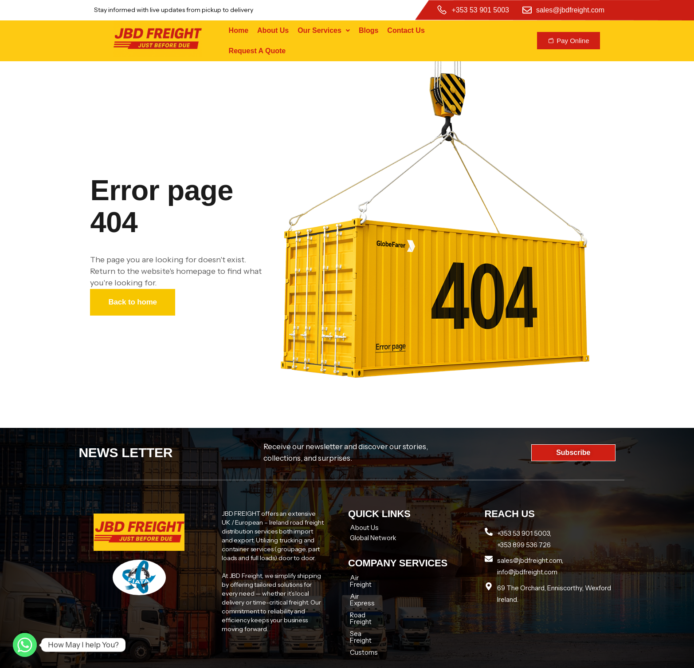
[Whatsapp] (25, 645)
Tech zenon (504, 658)
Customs (364, 625)
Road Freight (369, 601)
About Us (273, 30)
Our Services (324, 30)
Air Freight (366, 577)
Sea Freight (367, 613)
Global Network (373, 538)
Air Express (367, 589)
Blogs (368, 30)
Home (238, 30)
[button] (323, 30)
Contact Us (405, 30)
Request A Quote (257, 51)
